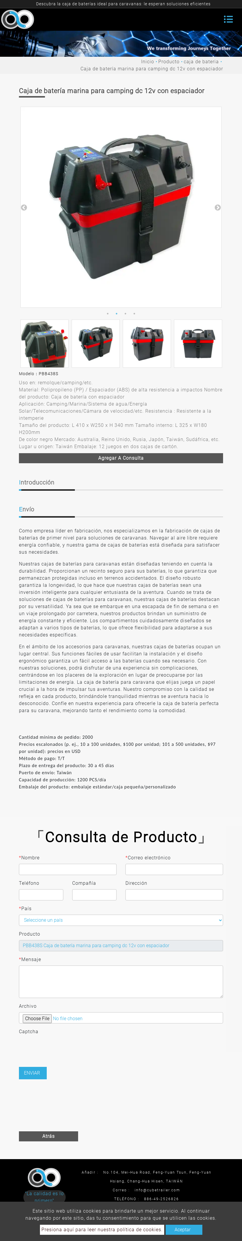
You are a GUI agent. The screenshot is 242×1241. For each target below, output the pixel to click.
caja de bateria (201, 61)
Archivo (28, 1006)
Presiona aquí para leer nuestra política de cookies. (102, 1229)
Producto (169, 61)
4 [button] (134, 314)
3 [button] (125, 314)
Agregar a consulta (121, 458)
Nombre (29, 857)
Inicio (147, 61)
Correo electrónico (148, 857)
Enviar (32, 1073)
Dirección (136, 883)
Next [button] (217, 207)
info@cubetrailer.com (157, 1190)
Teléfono (29, 883)
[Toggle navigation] (228, 19)
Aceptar (183, 1229)
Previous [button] (23, 207)
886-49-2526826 (161, 1199)
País (25, 908)
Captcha (28, 1031)
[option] (121, 207)
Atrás (48, 1136)
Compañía (84, 883)
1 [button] (108, 314)
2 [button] (117, 314)
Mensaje (30, 959)
